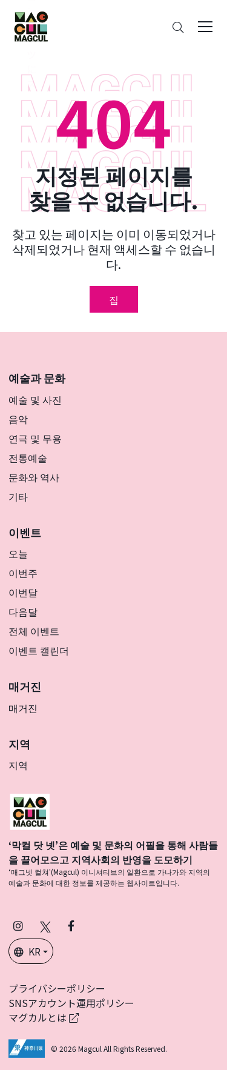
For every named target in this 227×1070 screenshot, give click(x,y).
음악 (18, 418)
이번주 (23, 572)
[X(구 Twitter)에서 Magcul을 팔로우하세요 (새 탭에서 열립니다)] (45, 925)
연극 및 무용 (35, 438)
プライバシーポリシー (56, 988)
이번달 (23, 592)
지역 (18, 764)
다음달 (23, 611)
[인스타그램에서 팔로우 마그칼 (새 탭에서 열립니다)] (18, 925)
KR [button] (27, 951)
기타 (18, 496)
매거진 (23, 707)
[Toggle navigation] (205, 27)
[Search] (178, 27)
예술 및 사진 (35, 399)
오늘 (18, 553)
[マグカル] (29, 810)
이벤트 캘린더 (38, 650)
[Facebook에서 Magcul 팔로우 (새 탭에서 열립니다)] (71, 925)
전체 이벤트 (33, 630)
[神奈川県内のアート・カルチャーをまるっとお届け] (31, 26)
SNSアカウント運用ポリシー (71, 1002)
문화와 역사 (33, 477)
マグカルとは (43, 1017)
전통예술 (27, 457)
